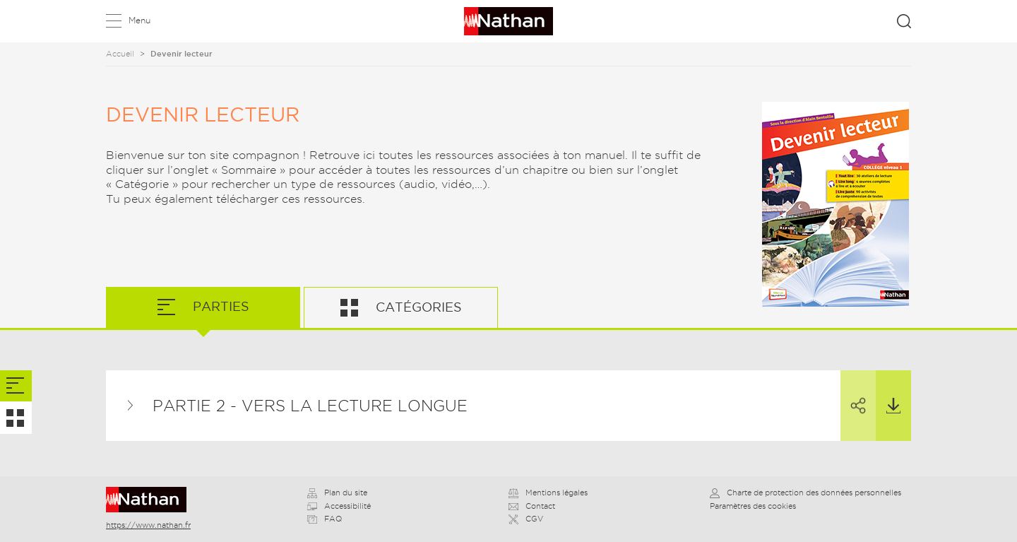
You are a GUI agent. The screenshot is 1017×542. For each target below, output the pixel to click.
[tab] (16, 386)
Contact (532, 506)
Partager (853, 393)
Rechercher (904, 21)
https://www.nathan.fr (148, 525)
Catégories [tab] (417, 307)
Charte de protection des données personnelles (805, 492)
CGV (526, 518)
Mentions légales (548, 492)
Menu (139, 20)
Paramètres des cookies (753, 506)
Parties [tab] (219, 306)
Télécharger (888, 392)
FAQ (324, 518)
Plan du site (337, 492)
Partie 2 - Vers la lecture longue (310, 405)
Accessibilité (339, 506)
